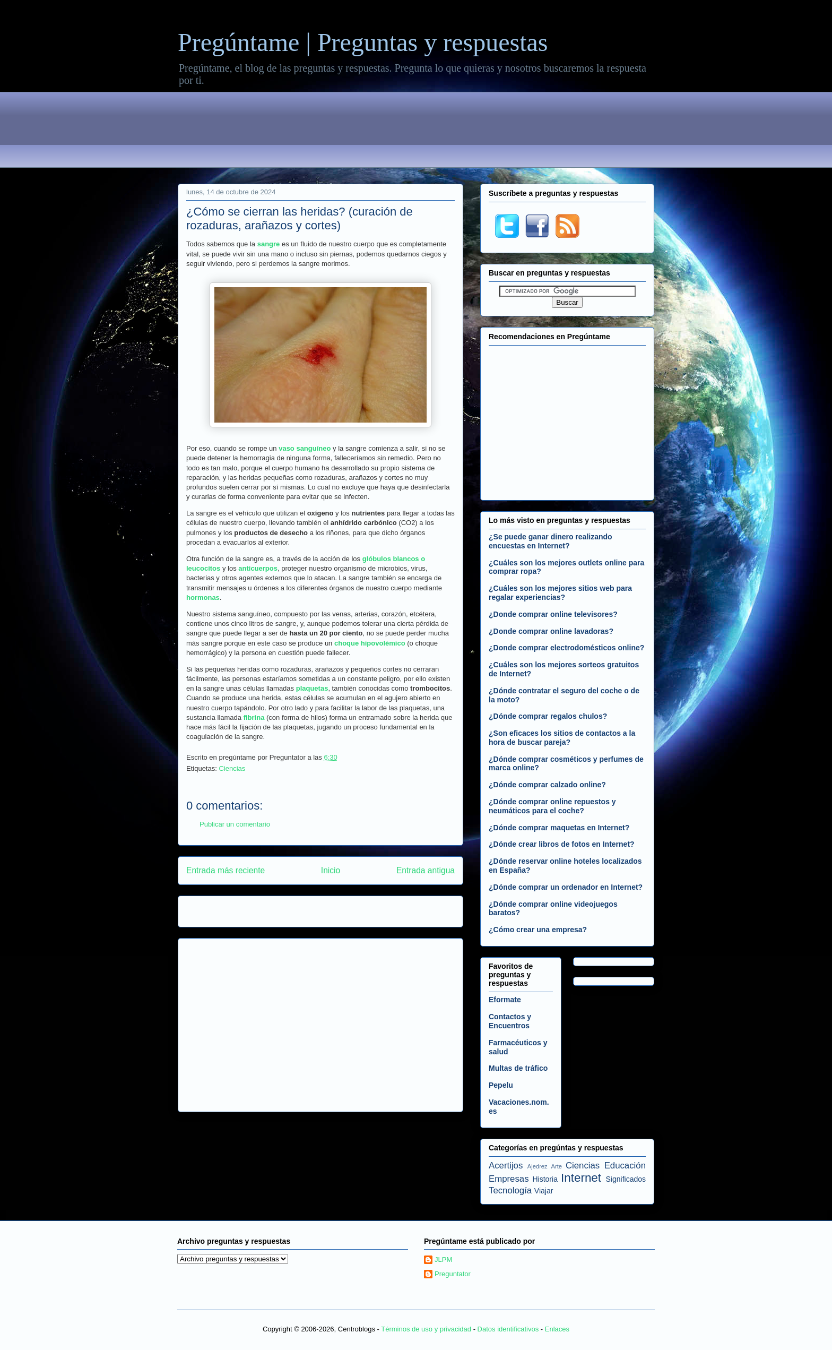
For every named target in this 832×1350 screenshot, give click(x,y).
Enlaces (557, 1329)
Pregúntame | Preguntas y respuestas (363, 42)
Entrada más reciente (225, 870)
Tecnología (510, 1190)
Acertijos (506, 1165)
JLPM (443, 1259)
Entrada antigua (425, 870)
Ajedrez (537, 1166)
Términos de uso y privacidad (426, 1329)
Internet (581, 1177)
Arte (556, 1166)
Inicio (330, 870)
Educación (625, 1165)
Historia (544, 1179)
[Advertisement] (416, 132)
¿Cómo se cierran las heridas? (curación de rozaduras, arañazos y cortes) (299, 218)
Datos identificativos (508, 1329)
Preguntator (453, 1274)
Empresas (509, 1179)
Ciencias (232, 768)
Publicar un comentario (235, 824)
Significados (626, 1179)
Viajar (543, 1190)
